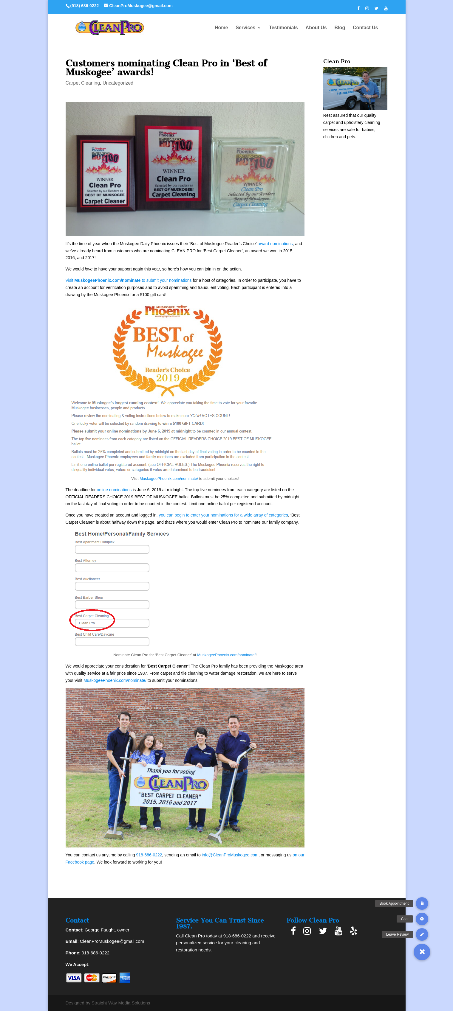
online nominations (114, 489)
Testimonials (283, 28)
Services (245, 28)
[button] (422, 952)
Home (221, 28)
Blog (340, 28)
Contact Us (365, 28)
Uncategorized (118, 82)
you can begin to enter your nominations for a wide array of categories (223, 515)
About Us (316, 28)
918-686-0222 (149, 855)
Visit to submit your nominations (129, 280)
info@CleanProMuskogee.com (230, 855)
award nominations (275, 243)
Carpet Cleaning (83, 82)
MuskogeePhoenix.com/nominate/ (169, 478)
